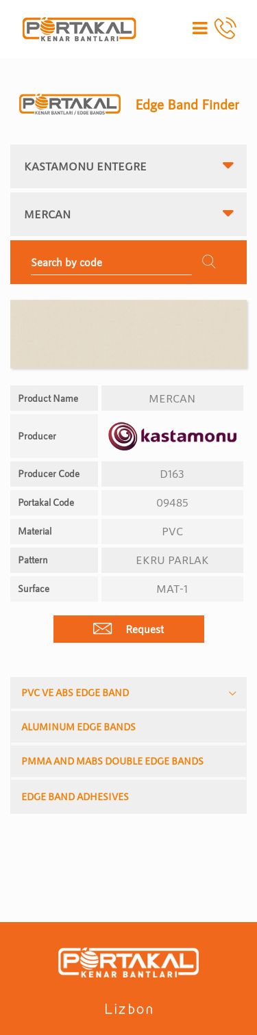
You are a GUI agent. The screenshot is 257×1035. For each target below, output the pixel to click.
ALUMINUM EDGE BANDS (78, 726)
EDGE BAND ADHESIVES (75, 796)
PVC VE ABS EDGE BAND (75, 692)
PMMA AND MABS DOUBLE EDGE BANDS (112, 761)
